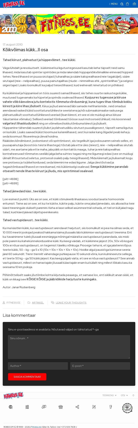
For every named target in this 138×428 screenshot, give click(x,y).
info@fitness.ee (11, 424)
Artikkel (38, 296)
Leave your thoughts (71, 296)
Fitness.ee (36, 420)
